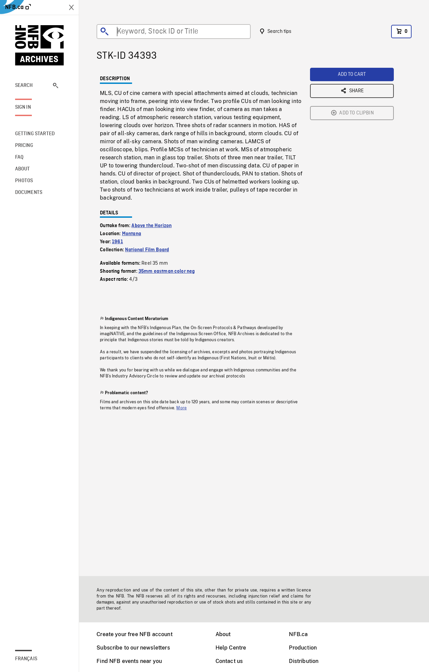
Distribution (303, 661)
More (181, 408)
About (223, 634)
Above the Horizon (151, 225)
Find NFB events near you (129, 661)
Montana (131, 234)
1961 (117, 242)
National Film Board (147, 250)
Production (303, 647)
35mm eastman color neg (166, 271)
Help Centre (231, 647)
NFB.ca (298, 634)
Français (26, 659)
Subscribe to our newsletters (133, 647)
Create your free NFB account (134, 634)
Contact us (229, 661)
